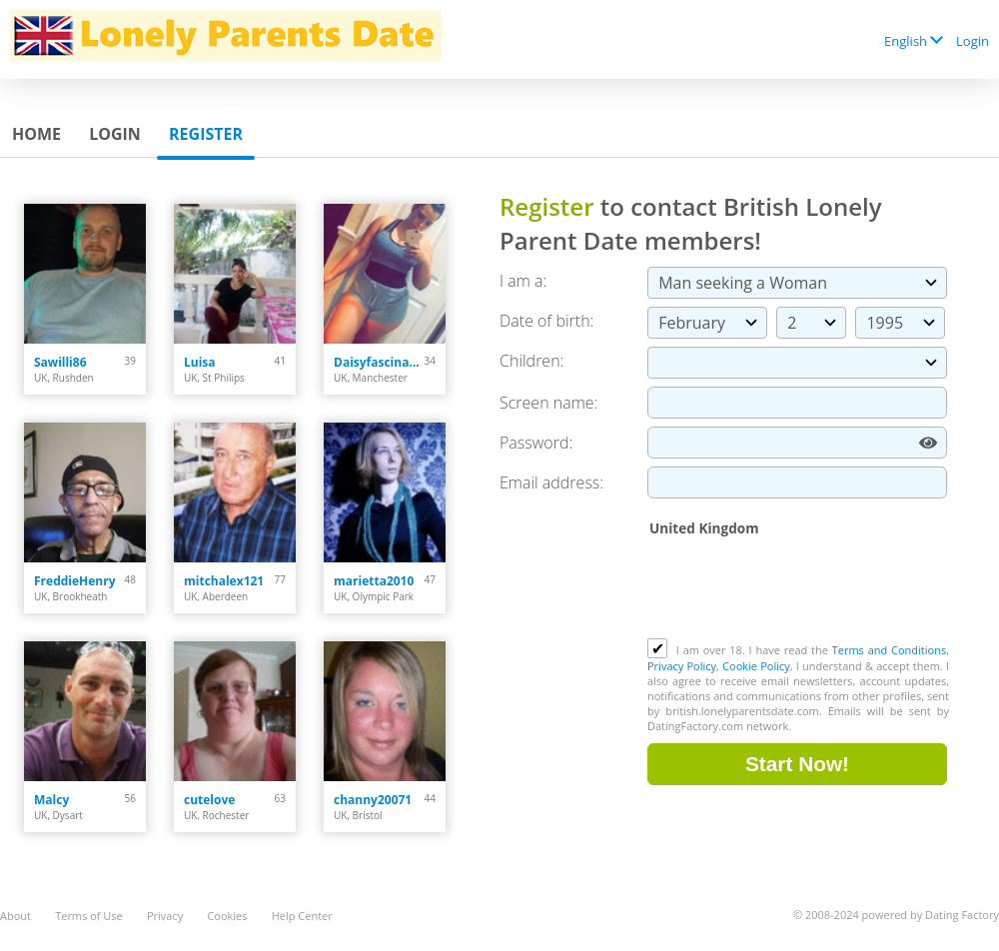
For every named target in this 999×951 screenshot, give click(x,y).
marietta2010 (374, 580)
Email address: (551, 482)
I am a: (523, 281)
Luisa (200, 362)
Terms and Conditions (889, 649)
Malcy (51, 799)
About (15, 915)
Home (36, 134)
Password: (536, 443)
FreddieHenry (75, 580)
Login (972, 41)
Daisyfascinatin (379, 362)
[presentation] (799, 589)
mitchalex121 (224, 580)
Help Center (302, 915)
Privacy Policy (681, 665)
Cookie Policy (756, 665)
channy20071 (373, 799)
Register (206, 134)
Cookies (227, 915)
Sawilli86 (60, 362)
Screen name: (548, 403)
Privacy (165, 915)
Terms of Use (89, 915)
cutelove (209, 799)
